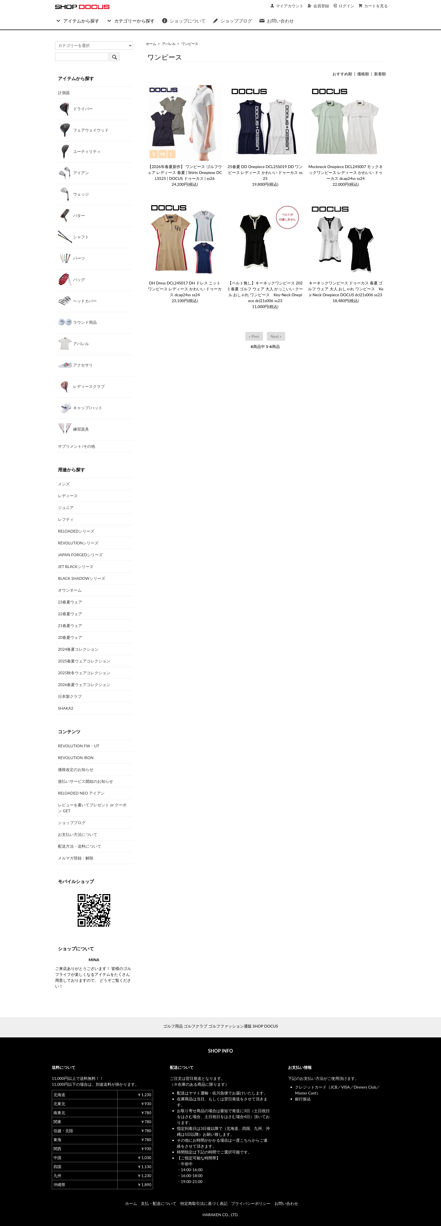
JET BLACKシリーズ (75, 566)
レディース (68, 495)
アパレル (169, 44)
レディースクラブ (81, 386)
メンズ (64, 483)
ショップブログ (232, 20)
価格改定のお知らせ (75, 769)
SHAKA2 (65, 708)
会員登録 (318, 5)
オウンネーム (70, 590)
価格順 (363, 73)
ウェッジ (73, 194)
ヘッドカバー (77, 301)
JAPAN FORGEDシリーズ (80, 554)
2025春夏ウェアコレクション (84, 661)
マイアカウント (286, 5)
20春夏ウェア (70, 637)
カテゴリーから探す (130, 20)
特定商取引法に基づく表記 (204, 1203)
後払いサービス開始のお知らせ (85, 781)
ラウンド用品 (77, 322)
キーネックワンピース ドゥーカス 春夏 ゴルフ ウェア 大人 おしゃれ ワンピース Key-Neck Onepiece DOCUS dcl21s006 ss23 (345, 289)
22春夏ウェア (70, 613)
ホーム (151, 44)
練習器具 (73, 429)
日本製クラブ (70, 696)
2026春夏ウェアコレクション (84, 684)
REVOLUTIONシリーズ (78, 542)
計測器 (64, 92)
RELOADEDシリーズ (76, 531)
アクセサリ (75, 365)
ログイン (343, 5)
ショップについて (183, 20)
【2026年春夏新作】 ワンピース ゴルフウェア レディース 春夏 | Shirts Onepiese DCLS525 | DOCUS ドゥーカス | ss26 (185, 172)
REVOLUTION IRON (76, 757)
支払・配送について (158, 1203)
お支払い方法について (77, 834)
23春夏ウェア (70, 602)
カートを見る (373, 5)
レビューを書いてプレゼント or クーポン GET (92, 807)
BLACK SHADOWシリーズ (81, 578)
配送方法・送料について (79, 846)
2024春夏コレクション (78, 649)
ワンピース (189, 44)
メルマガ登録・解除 (75, 858)
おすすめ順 (342, 73)
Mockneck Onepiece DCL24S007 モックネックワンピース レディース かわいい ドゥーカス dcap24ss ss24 (346, 172)
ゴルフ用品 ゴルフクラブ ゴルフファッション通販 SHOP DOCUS (220, 1026)
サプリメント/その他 (76, 446)
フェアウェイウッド (83, 130)
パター (71, 215)
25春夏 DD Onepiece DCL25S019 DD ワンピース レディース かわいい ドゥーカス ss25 (265, 172)
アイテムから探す (77, 20)
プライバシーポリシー (251, 1203)
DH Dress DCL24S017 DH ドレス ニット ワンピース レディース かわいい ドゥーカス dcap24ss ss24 (185, 289)
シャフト (73, 237)
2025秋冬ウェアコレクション (84, 672)
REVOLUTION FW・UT (78, 745)
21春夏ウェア (70, 625)
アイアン (73, 173)
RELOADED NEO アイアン (81, 793)
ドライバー (75, 108)
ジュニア (66, 507)
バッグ (71, 279)
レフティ (66, 519)
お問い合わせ (276, 20)
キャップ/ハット (80, 408)
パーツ (71, 258)
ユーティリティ (79, 151)
